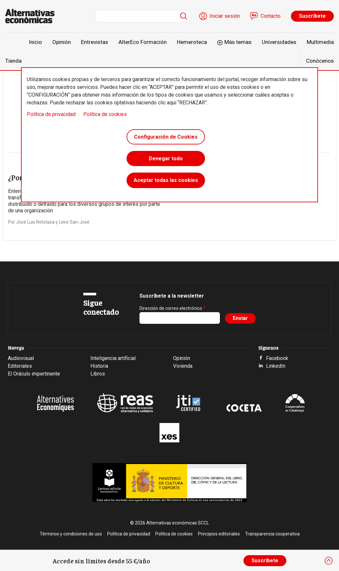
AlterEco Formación (142, 42)
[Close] (329, 560)
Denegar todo (166, 159)
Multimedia (320, 42)
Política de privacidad (51, 114)
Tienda (13, 61)
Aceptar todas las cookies (166, 181)
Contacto (271, 16)
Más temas (238, 42)
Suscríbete (312, 16)
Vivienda (182, 366)
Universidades (279, 42)
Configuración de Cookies (166, 137)
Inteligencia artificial (113, 358)
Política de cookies (105, 114)
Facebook (277, 358)
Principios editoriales (219, 533)
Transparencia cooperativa (272, 533)
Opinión (61, 42)
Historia (99, 366)
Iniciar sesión (225, 16)
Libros (97, 374)
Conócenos (320, 61)
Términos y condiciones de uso (71, 533)
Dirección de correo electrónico (170, 308)
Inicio (35, 42)
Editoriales (20, 366)
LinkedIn (275, 366)
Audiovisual (21, 358)
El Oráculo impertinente (34, 374)
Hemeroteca (192, 42)
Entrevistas (94, 42)
